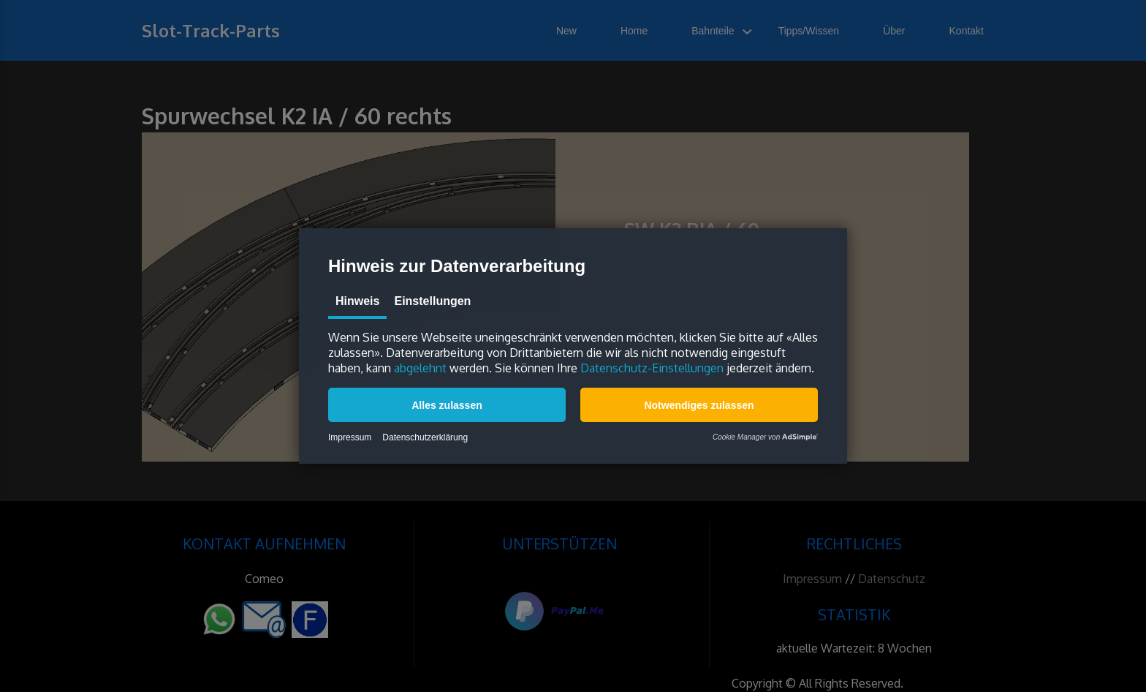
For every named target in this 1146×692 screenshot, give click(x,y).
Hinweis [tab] (357, 301)
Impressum (349, 437)
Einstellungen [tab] (432, 301)
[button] (447, 405)
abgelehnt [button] (420, 368)
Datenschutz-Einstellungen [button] (652, 368)
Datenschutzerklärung (425, 437)
